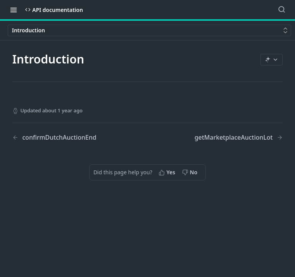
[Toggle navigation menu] (13, 9)
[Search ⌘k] (281, 9)
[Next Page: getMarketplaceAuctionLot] (238, 137)
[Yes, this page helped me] (167, 172)
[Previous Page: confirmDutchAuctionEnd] (70, 137)
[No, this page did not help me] (190, 172)
